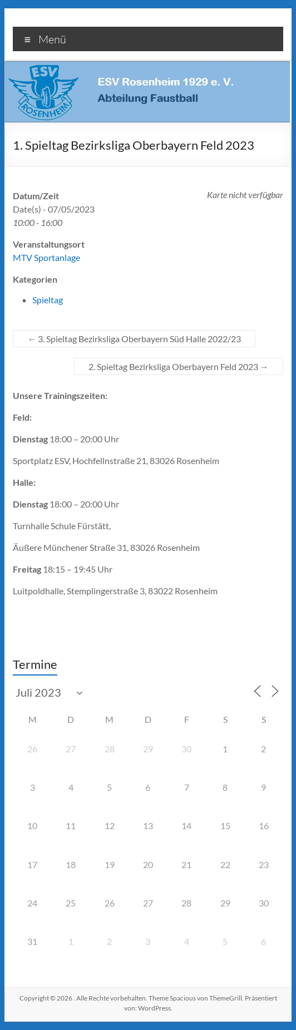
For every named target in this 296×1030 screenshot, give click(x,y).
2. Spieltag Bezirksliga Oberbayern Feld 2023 (178, 366)
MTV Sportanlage (46, 257)
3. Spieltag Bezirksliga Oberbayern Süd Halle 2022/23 (134, 338)
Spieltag (47, 299)
